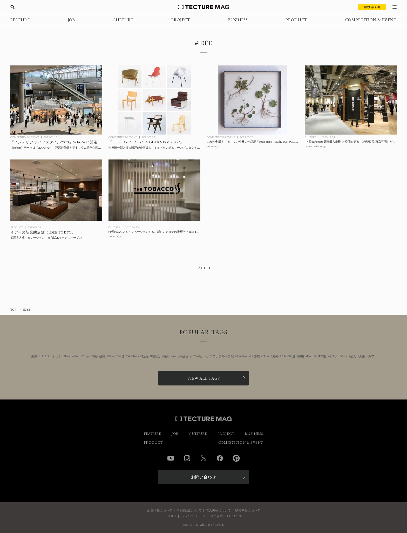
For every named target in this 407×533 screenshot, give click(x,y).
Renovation (72, 356)
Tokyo (86, 356)
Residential (244, 356)
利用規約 (216, 516)
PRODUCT (296, 20)
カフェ (372, 356)
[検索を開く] (12, 7)
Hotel (266, 356)
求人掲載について (218, 510)
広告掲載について (159, 510)
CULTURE (123, 20)
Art (174, 356)
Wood (112, 356)
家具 (353, 356)
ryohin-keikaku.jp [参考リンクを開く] (315, 146)
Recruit (311, 356)
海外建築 (99, 356)
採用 (301, 356)
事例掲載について (189, 510)
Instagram (187, 458)
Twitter (203, 458)
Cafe (344, 356)
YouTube (133, 356)
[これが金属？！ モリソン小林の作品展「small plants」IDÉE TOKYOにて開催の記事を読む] (253, 100)
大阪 (362, 356)
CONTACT (234, 516)
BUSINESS (238, 20)
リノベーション (51, 356)
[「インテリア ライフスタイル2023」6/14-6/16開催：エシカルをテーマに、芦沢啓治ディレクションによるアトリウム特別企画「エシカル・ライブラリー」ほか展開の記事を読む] (56, 100)
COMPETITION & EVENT (371, 20)
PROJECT (180, 20)
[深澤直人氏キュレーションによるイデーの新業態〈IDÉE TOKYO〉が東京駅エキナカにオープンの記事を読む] (56, 190)
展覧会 (155, 356)
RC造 (322, 356)
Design (198, 356)
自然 (231, 356)
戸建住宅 (185, 356)
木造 (121, 356)
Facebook (219, 458)
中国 (292, 356)
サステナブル (215, 356)
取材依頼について (247, 510)
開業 (257, 356)
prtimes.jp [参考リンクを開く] (213, 146)
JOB (71, 20)
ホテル (333, 356)
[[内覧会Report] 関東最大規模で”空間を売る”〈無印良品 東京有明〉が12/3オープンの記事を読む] (351, 100)
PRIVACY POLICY (193, 516)
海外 (166, 356)
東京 (34, 356)
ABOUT (170, 516)
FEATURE (20, 20)
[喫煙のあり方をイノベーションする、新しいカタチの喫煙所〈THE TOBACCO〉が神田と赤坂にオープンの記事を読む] (154, 190)
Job (283, 356)
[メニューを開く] (394, 7)
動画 (145, 356)
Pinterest (236, 458)
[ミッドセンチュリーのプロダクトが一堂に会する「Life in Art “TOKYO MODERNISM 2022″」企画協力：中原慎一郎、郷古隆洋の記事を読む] (154, 100)
